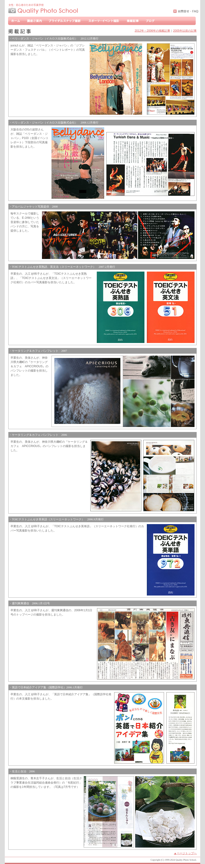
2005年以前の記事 (185, 30)
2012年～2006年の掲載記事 (152, 30)
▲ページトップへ (185, 853)
